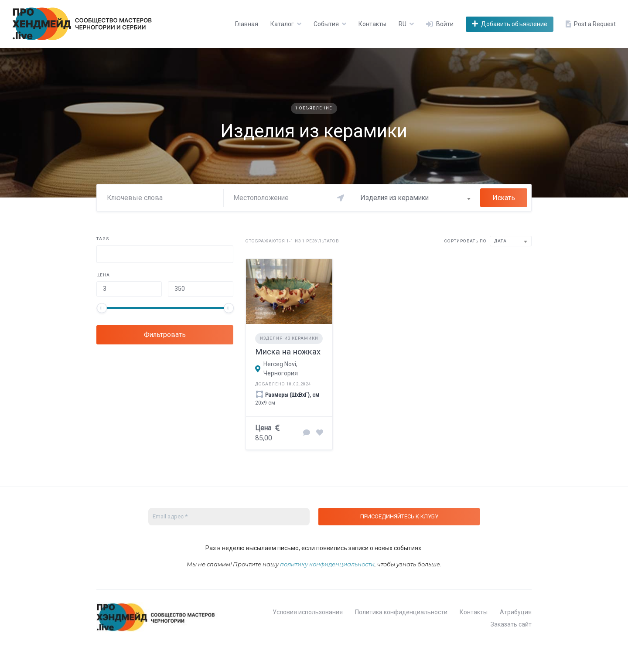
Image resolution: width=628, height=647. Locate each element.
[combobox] (415, 198)
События (326, 23)
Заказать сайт (511, 624)
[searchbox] (105, 255)
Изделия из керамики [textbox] (394, 198)
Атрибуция (516, 612)
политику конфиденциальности (327, 564)
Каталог (282, 23)
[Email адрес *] (229, 516)
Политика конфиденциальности (401, 612)
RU (402, 23)
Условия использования (308, 612)
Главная (246, 23)
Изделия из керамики (289, 338)
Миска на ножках (288, 351)
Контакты (372, 23)
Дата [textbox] (500, 240)
